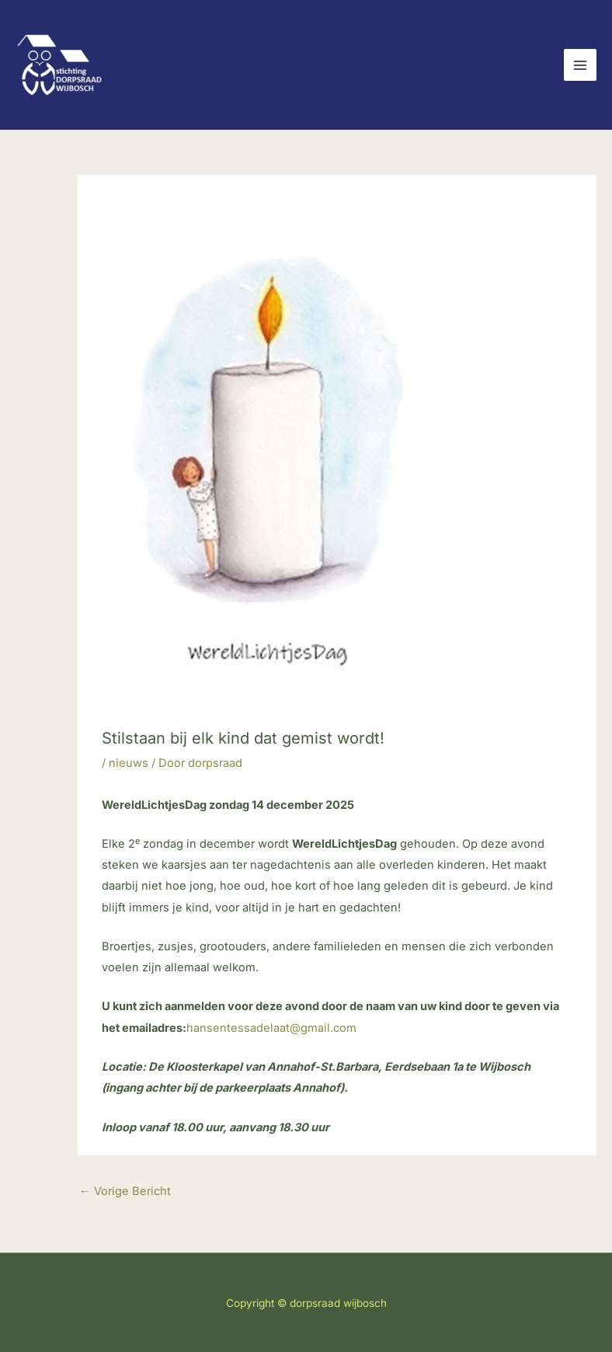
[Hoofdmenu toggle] (580, 65)
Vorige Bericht (125, 1191)
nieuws (128, 763)
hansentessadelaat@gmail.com (271, 1028)
